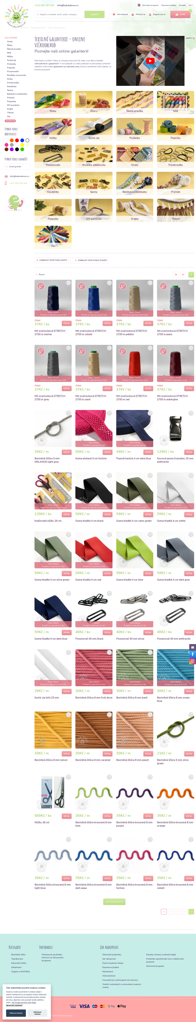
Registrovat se (157, 14)
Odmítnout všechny (37, 1013)
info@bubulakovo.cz (67, 5)
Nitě (9, 52)
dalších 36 (10, 121)
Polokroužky (13, 82)
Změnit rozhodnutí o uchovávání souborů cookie (121, 986)
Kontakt (182, 5)
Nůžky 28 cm (41, 822)
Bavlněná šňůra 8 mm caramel (92, 760)
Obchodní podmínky (111, 954)
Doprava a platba (168, 5)
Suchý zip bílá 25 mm (46, 697)
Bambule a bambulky (17, 94)
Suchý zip (11, 60)
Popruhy (11, 67)
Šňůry (9, 45)
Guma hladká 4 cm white (171, 520)
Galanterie (16, 967)
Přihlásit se (138, 14)
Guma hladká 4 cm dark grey (173, 579)
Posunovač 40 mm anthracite (173, 638)
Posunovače (13, 71)
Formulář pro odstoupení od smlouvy (120, 980)
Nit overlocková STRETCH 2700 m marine (49, 332)
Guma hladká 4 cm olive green (51, 579)
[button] (17, 167)
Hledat (94, 14)
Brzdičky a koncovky (16, 75)
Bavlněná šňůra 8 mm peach (132, 760)
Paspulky (11, 101)
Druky (10, 79)
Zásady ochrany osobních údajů (161, 954)
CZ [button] (190, 5)
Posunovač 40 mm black (89, 638)
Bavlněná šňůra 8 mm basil (132, 697)
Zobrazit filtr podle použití (91, 260)
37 (184, 911)
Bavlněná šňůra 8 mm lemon (51, 760)
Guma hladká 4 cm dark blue (50, 638)
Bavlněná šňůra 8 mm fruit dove (93, 697)
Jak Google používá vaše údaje (23, 1003)
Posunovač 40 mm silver (130, 638)
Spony (10, 90)
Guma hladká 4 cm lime (129, 579)
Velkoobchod (108, 975)
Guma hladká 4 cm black (89, 520)
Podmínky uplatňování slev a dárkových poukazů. (165, 960)
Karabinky (11, 86)
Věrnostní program (148, 5)
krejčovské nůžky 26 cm (48, 520)
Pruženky (11, 64)
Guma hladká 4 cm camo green (134, 520)
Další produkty (114, 901)
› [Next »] (191, 911)
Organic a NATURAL (20, 971)
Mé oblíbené (120, 14)
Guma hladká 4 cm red (88, 579)
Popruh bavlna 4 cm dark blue (133, 458)
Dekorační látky (18, 963)
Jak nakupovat (109, 958)
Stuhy (10, 41)
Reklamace (107, 971)
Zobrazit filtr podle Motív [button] (53, 260)
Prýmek (10, 97)
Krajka (10, 109)
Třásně (10, 112)
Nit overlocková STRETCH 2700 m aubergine (172, 397)
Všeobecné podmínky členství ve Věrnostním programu (53, 957)
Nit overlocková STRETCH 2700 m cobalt (90, 332)
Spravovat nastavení (14, 1005)
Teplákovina (17, 958)
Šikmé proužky (14, 49)
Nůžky (10, 56)
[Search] (69, 14)
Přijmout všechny (16, 1013)
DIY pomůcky (13, 105)
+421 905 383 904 (44, 5)
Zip (8, 116)
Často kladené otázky (112, 963)
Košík (180, 14)
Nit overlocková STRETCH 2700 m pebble (131, 332)
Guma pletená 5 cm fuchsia (90, 458)
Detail (67, 323)
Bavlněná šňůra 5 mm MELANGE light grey (47, 460)
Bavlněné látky (18, 954)
